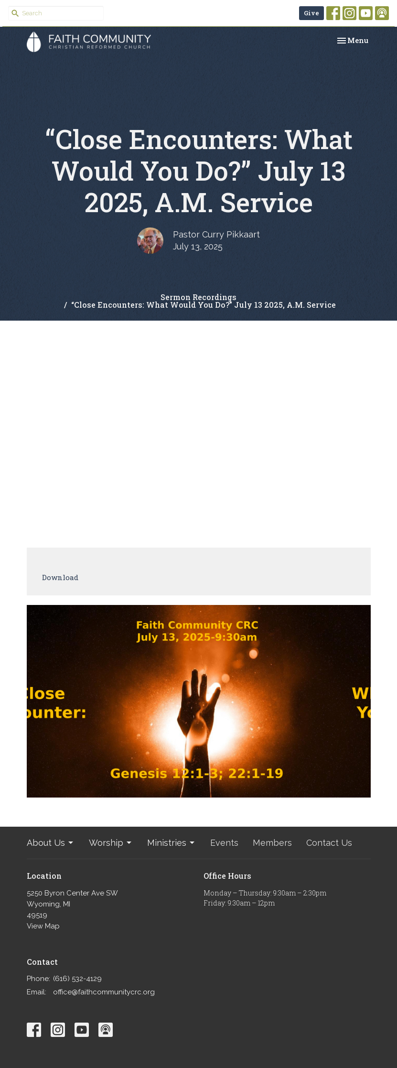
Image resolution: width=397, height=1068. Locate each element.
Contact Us (329, 843)
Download (60, 577)
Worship (111, 843)
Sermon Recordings (198, 297)
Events (224, 843)
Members (272, 843)
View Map (43, 926)
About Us (51, 843)
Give (311, 13)
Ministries (171, 843)
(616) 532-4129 (77, 978)
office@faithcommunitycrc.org (104, 992)
